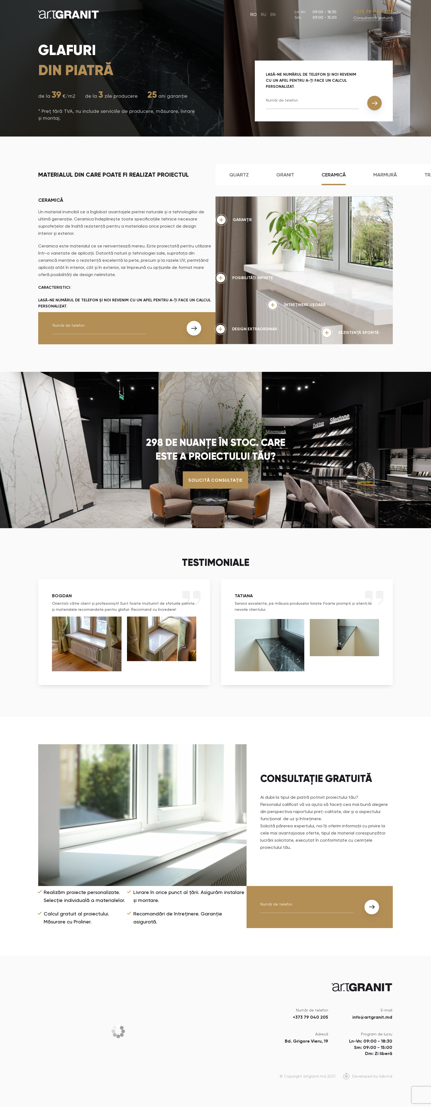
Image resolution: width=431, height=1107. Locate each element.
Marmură (385, 175)
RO (253, 14)
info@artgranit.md (372, 1017)
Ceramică (334, 175)
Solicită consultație (215, 479)
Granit (285, 175)
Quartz (239, 175)
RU (263, 14)
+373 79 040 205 (373, 12)
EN (272, 14)
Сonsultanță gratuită (373, 18)
